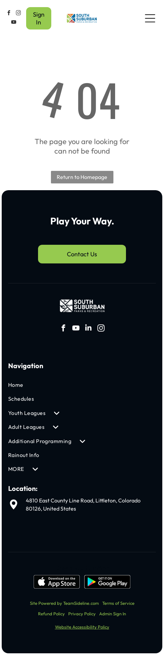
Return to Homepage (82, 177)
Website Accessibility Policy (82, 627)
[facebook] (9, 13)
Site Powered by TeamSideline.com (64, 603)
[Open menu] (150, 18)
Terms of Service (118, 603)
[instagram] (18, 13)
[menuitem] (58, 385)
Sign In (38, 18)
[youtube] (14, 22)
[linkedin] (88, 329)
